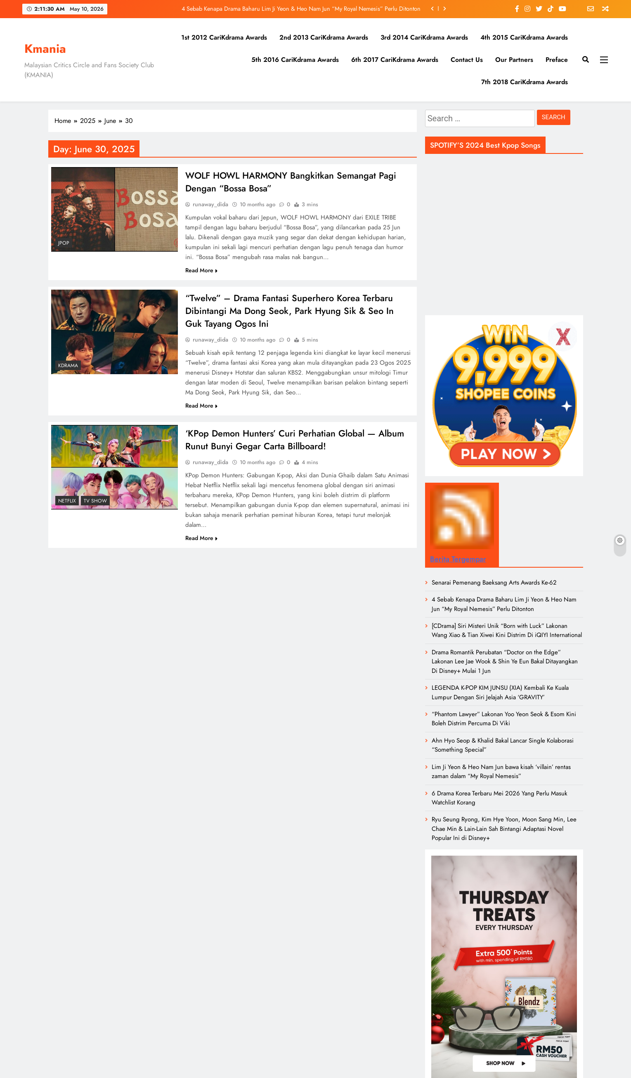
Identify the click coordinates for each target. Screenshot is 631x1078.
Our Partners (514, 59)
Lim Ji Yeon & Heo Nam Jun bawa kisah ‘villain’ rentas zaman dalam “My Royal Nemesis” (501, 771)
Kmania (45, 48)
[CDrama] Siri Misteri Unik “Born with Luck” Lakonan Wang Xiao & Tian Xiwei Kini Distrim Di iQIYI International (507, 630)
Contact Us (467, 59)
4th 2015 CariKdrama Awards (524, 37)
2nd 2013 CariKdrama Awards (323, 37)
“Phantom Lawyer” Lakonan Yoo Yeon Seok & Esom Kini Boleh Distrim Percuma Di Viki (504, 719)
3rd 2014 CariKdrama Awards (424, 37)
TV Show (95, 503)
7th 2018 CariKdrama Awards (524, 82)
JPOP (63, 243)
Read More (201, 271)
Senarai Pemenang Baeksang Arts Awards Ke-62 (494, 582)
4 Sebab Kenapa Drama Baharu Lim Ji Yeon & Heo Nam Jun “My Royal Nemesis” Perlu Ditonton (301, 8)
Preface (557, 59)
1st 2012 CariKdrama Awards (224, 37)
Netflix (67, 503)
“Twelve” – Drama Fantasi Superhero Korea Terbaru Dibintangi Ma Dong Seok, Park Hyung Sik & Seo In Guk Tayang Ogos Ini (290, 312)
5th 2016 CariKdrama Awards (295, 59)
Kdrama (68, 366)
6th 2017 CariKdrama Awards (394, 59)
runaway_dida (210, 205)
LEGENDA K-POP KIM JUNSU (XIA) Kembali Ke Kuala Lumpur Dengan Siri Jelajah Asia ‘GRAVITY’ (500, 692)
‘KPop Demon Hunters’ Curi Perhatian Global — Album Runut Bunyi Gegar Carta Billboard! (295, 442)
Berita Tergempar (458, 559)
